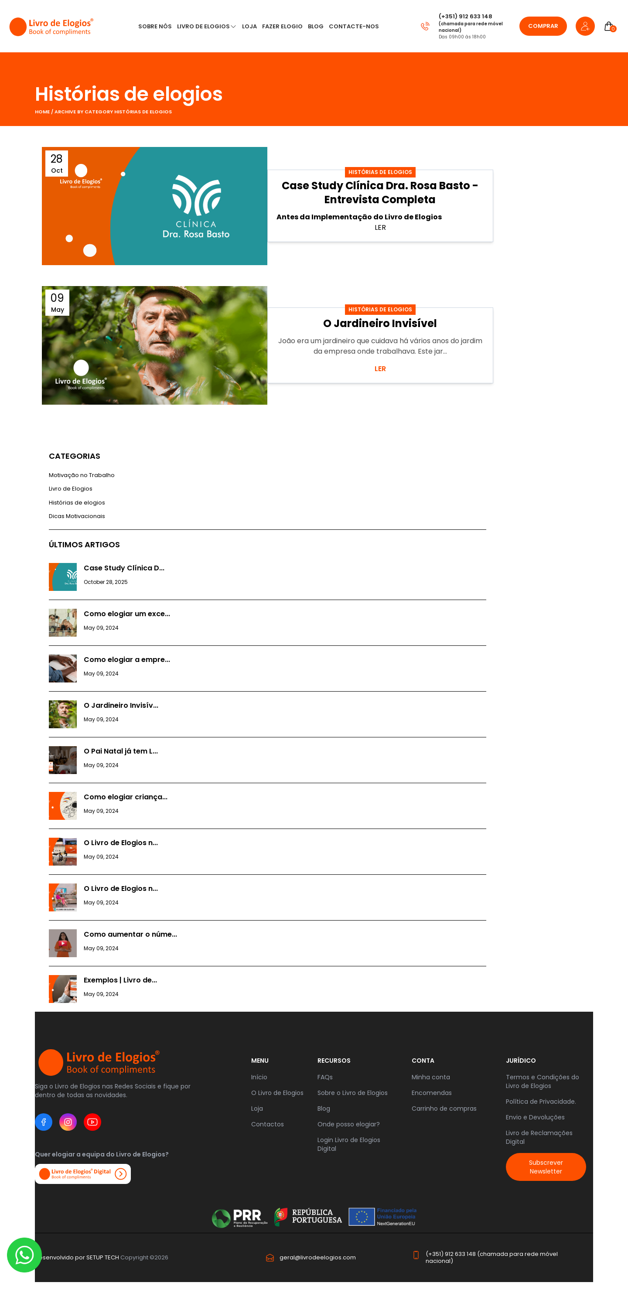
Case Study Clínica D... (124, 568)
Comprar (543, 26)
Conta (423, 1060)
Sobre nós (155, 26)
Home (43, 111)
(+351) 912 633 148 (465, 16)
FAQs (325, 1077)
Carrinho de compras (444, 1108)
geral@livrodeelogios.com (318, 1257)
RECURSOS (334, 1060)
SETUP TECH (102, 1257)
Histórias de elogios (129, 94)
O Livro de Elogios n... (121, 843)
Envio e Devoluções (535, 1117)
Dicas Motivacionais (77, 516)
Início (259, 1077)
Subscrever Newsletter (546, 1167)
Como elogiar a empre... (127, 660)
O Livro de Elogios (277, 1092)
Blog (316, 26)
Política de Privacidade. (541, 1101)
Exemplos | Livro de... (120, 980)
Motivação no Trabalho (82, 475)
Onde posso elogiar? (348, 1124)
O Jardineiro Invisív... (121, 705)
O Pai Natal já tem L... (121, 751)
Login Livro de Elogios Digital (348, 1144)
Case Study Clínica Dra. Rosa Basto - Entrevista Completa (380, 192)
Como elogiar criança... (125, 797)
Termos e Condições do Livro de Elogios (542, 1081)
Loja (257, 1108)
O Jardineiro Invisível (380, 323)
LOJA (249, 26)
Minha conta (431, 1077)
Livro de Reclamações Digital (539, 1137)
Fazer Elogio (282, 26)
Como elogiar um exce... (127, 614)
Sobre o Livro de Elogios (352, 1092)
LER (380, 369)
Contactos (267, 1124)
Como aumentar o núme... (130, 934)
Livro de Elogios (203, 26)
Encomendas (432, 1092)
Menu (260, 1060)
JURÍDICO (521, 1060)
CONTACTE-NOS (354, 26)
